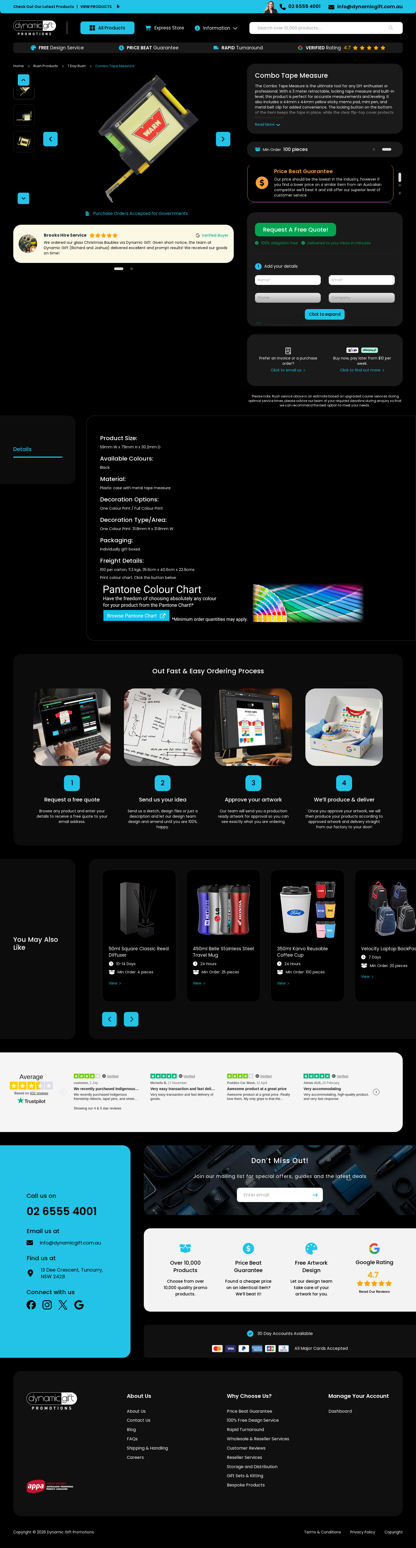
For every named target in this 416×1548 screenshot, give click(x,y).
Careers (135, 1457)
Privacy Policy (362, 1532)
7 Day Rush (76, 65)
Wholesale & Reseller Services (258, 1439)
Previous (109, 1019)
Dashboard (340, 1411)
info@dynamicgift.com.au (370, 6)
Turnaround (238, 48)
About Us (136, 1411)
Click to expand (325, 314)
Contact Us (138, 1420)
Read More (265, 124)
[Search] (391, 28)
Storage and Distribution (252, 1467)
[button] (50, 135)
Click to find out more (360, 370)
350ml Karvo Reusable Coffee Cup (302, 952)
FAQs (132, 1439)
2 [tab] (386, 149)
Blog (131, 1429)
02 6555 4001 (304, 6)
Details (22, 449)
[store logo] (34, 27)
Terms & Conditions (322, 1532)
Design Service (57, 48)
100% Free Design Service (253, 1420)
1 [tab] (373, 149)
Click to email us (286, 370)
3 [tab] (399, 193)
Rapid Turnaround (245, 1429)
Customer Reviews (246, 1448)
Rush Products (46, 65)
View (113, 983)
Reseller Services (244, 1457)
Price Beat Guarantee (249, 1411)
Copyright (393, 1532)
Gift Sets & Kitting (245, 1476)
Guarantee (149, 48)
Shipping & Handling (147, 1448)
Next (131, 1019)
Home (19, 65)
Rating (341, 48)
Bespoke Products (246, 1485)
